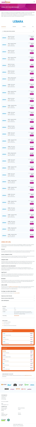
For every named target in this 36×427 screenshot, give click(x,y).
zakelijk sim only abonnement (13, 286)
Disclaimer (14, 425)
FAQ (32, 26)
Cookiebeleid (21, 425)
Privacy (18, 425)
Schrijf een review (3, 415)
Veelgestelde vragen (4, 414)
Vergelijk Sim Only (6, 1)
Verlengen (14, 26)
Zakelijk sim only (3, 409)
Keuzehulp (19, 414)
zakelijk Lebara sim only (28, 375)
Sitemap (2, 410)
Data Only (24, 26)
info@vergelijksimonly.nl (4, 404)
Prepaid (19, 409)
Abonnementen (3, 26)
